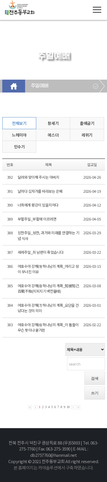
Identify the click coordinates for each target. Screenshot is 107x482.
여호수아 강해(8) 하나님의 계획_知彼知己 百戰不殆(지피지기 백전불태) (48, 288)
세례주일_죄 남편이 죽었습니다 (41, 252)
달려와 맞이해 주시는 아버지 (38, 177)
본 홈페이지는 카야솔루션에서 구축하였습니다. (54, 468)
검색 (94, 378)
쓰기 (94, 393)
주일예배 (40, 86)
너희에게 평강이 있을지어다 (38, 205)
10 (67, 407)
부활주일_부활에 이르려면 (37, 219)
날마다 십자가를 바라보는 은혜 (40, 191)
